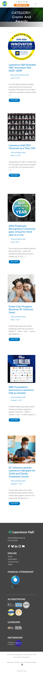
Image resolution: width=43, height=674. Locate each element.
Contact (24, 671)
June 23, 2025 (15, 78)
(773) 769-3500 (13, 541)
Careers (10, 565)
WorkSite (34, 662)
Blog (12, 75)
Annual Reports (12, 559)
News (27, 75)
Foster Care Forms (13, 562)
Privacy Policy (19, 671)
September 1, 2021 (16, 484)
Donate (10, 557)
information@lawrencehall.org (16, 538)
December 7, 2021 (16, 400)
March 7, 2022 (15, 320)
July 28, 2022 (15, 242)
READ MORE (14, 100)
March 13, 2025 (15, 156)
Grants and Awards (19, 75)
